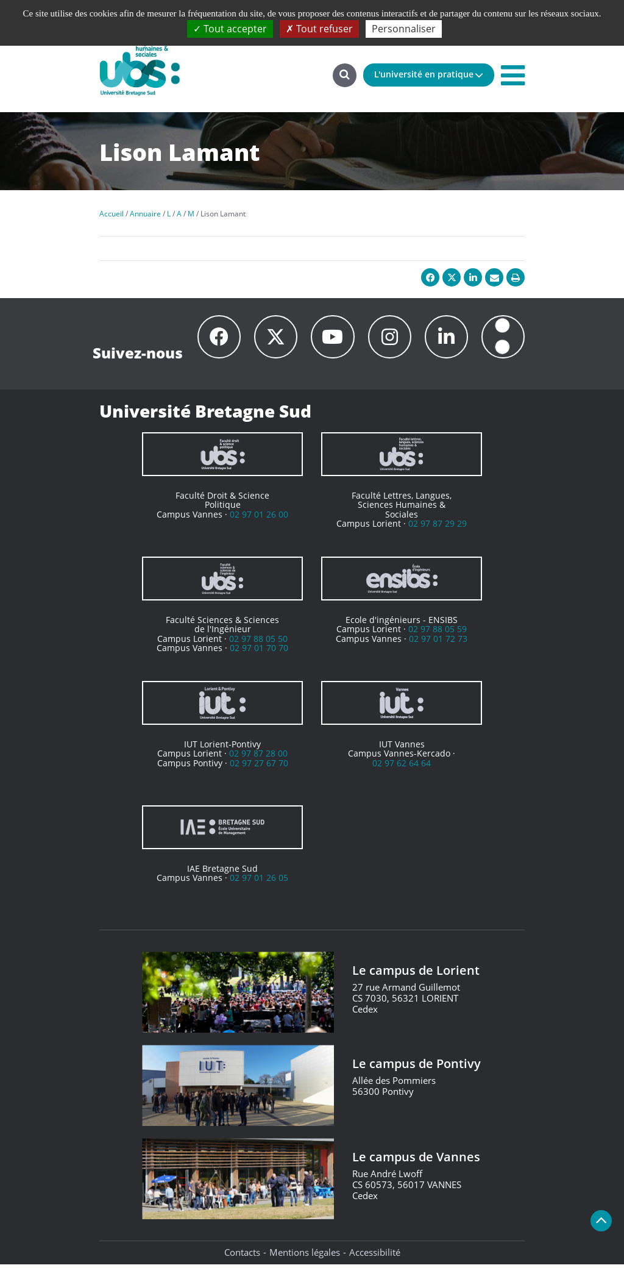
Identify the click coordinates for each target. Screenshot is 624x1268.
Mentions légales (304, 1256)
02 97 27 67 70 (259, 766)
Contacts (242, 1256)
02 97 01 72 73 (438, 642)
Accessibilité (374, 1256)
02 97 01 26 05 (259, 881)
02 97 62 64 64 (401, 766)
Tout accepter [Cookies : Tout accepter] (230, 28)
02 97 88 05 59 (437, 632)
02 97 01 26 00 (259, 517)
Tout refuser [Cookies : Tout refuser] (319, 28)
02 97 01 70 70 (259, 651)
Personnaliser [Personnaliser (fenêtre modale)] (404, 28)
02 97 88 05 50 (258, 642)
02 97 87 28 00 (258, 756)
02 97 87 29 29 (437, 527)
